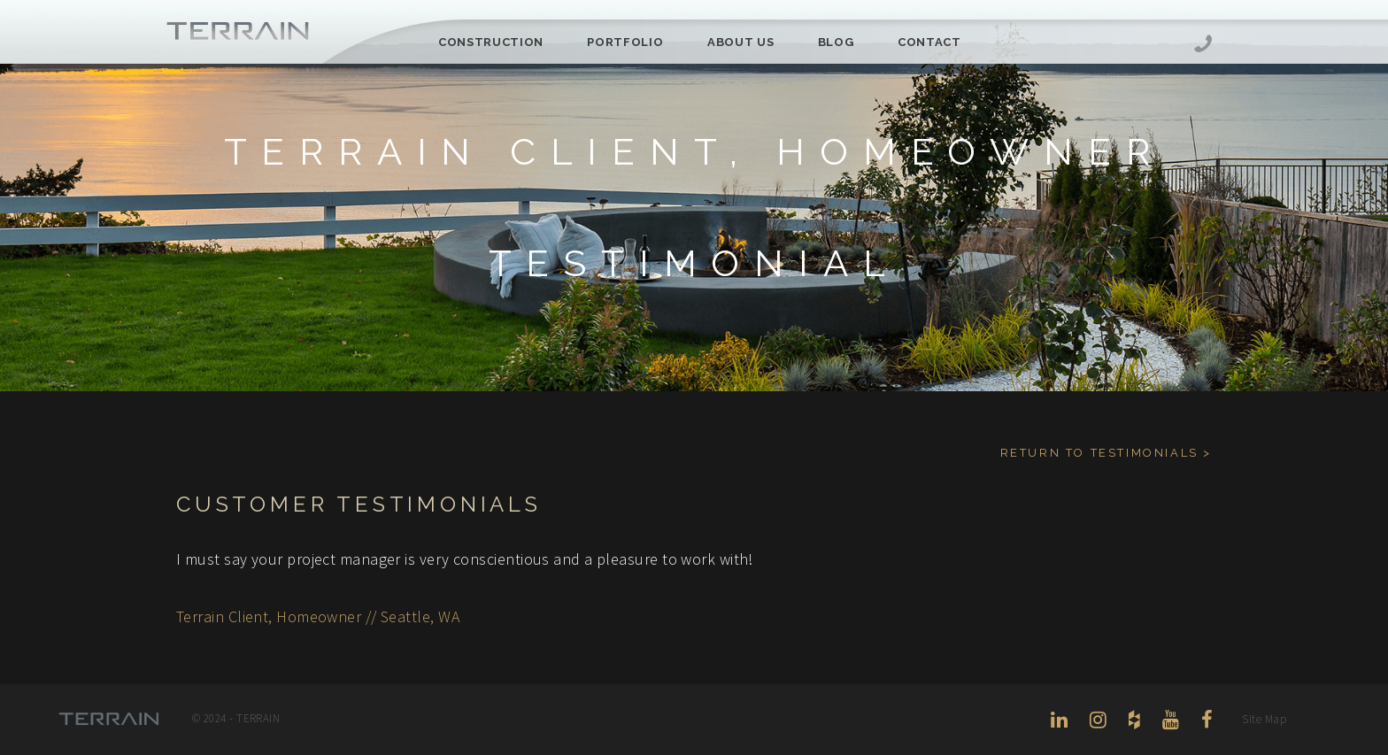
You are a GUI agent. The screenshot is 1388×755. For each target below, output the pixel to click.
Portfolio (625, 42)
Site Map (1264, 719)
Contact (929, 42)
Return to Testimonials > (1106, 452)
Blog (836, 42)
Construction (491, 42)
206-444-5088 (1203, 46)
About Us (740, 42)
